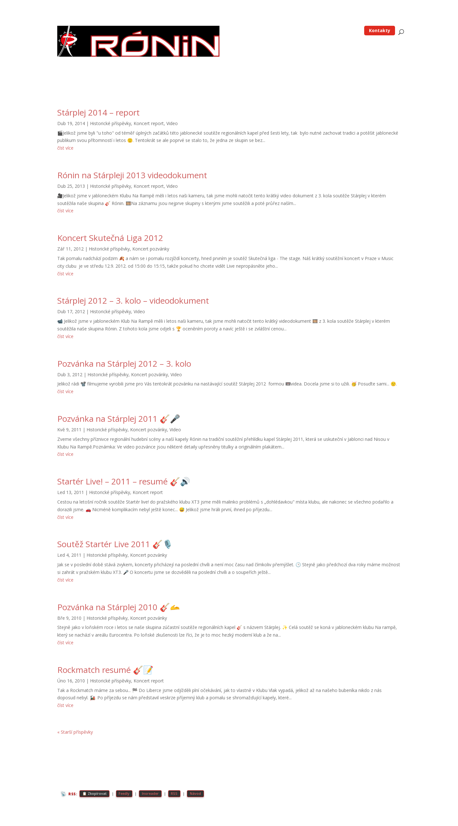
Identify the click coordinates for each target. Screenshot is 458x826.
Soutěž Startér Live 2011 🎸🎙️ (115, 544)
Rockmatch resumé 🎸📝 (105, 669)
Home (248, 30)
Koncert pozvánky (150, 249)
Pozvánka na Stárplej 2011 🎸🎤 (118, 418)
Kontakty (379, 30)
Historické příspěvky (110, 123)
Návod (197, 793)
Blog (267, 30)
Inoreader (152, 793)
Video (172, 123)
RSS (176, 793)
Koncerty (323, 30)
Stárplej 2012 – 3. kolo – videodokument (133, 300)
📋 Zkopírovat (94, 793)
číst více (65, 148)
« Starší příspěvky (75, 732)
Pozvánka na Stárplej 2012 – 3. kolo (124, 363)
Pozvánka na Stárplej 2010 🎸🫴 (118, 607)
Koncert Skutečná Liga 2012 (110, 238)
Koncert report (149, 123)
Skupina (293, 30)
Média (346, 30)
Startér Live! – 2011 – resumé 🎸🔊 (123, 481)
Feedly (125, 793)
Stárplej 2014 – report (98, 112)
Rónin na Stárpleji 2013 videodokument (132, 175)
